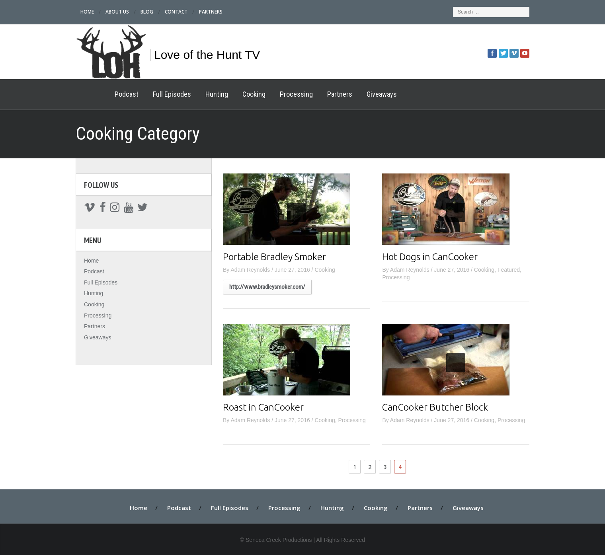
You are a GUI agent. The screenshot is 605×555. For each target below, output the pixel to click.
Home (87, 11)
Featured (509, 270)
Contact (176, 11)
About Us (117, 11)
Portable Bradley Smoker (274, 256)
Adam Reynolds (250, 270)
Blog (147, 11)
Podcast (127, 94)
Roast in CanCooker (263, 407)
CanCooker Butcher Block (435, 407)
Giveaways (382, 94)
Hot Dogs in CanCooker (430, 256)
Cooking (253, 94)
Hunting (216, 94)
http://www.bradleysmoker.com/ (267, 286)
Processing (296, 94)
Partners (210, 11)
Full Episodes (172, 94)
